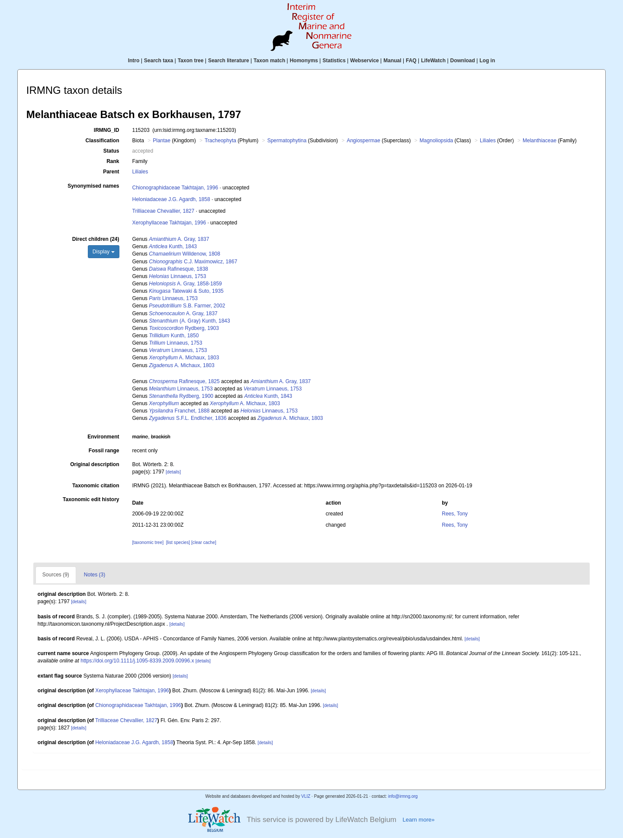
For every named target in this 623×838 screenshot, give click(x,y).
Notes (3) (94, 575)
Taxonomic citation (95, 486)
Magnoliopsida (436, 141)
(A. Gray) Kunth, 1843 (189, 321)
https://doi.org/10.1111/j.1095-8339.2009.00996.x (137, 661)
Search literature (228, 61)
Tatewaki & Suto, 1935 (186, 291)
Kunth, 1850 (174, 336)
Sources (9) (55, 575)
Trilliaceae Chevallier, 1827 (163, 211)
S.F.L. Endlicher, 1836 (187, 418)
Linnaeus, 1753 (177, 276)
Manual (392, 61)
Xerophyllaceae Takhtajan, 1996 (169, 223)
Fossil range (104, 451)
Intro (134, 61)
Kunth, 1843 (173, 246)
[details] (173, 472)
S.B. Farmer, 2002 (187, 306)
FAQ (411, 61)
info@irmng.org (403, 796)
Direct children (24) (95, 239)
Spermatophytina (287, 141)
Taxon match (269, 61)
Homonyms (304, 61)
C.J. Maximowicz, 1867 (193, 262)
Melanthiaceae (539, 141)
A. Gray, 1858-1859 (185, 284)
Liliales (488, 141)
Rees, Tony (455, 514)
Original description (94, 464)
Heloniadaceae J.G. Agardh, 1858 (171, 199)
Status (111, 151)
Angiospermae (363, 141)
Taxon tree (191, 61)
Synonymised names (93, 186)
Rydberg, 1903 (184, 328)
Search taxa (158, 61)
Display (104, 252)
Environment (103, 437)
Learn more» (418, 819)
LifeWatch (433, 61)
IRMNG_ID (106, 130)
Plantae (161, 141)
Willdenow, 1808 (184, 254)
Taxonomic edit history (91, 499)
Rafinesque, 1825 (184, 381)
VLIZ (305, 796)
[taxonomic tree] (148, 542)
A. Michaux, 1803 (184, 358)
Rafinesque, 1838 (178, 269)
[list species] (178, 542)
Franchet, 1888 (179, 411)
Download (462, 61)
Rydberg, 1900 (181, 396)
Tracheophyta (220, 141)
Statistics (333, 61)
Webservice (364, 61)
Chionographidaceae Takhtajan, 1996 (175, 188)
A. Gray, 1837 (179, 239)
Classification (102, 141)
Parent (111, 172)
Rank (112, 161)
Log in (487, 61)
